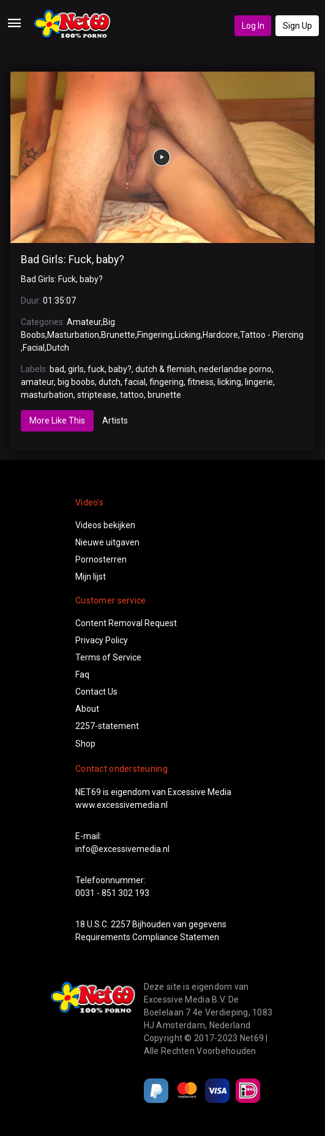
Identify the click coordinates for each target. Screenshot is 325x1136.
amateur (37, 382)
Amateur (84, 322)
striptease (96, 395)
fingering (166, 382)
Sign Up (297, 26)
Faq (82, 674)
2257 (120, 924)
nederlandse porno (235, 369)
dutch (110, 382)
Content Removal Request (126, 623)
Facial (34, 348)
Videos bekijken (105, 525)
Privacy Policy (101, 640)
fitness (200, 382)
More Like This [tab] (57, 420)
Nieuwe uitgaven (107, 542)
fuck (96, 369)
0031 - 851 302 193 (112, 893)
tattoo (132, 395)
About (87, 709)
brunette (164, 395)
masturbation (47, 395)
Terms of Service (108, 657)
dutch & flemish (165, 369)
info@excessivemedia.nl (122, 849)
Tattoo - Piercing (272, 335)
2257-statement (107, 726)
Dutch (58, 348)
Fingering (155, 335)
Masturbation (73, 335)
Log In (253, 26)
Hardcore (220, 335)
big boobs (76, 382)
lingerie (259, 382)
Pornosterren (101, 559)
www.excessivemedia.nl (121, 805)
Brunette (118, 335)
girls (76, 369)
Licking (187, 335)
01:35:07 (59, 300)
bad (57, 369)
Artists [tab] (115, 420)
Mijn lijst (90, 576)
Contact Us (96, 692)
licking (229, 382)
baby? (120, 369)
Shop (85, 744)
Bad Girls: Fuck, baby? (72, 259)
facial (135, 382)
